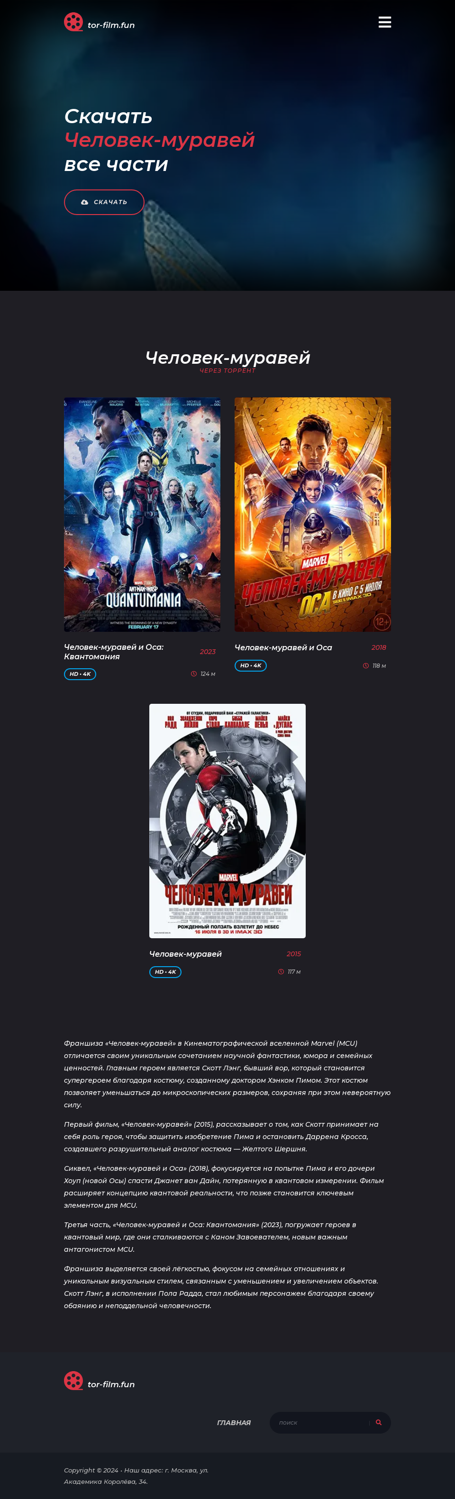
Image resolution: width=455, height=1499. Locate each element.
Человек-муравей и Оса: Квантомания (114, 652)
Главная (234, 1422)
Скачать (104, 202)
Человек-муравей (185, 954)
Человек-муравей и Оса (283, 647)
